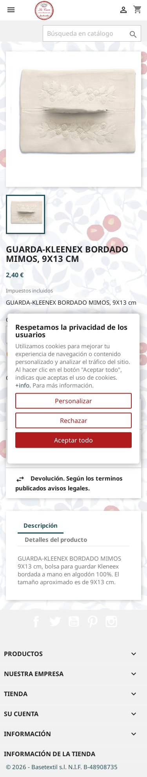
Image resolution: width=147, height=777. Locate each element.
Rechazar (73, 420)
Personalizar (73, 401)
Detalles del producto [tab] (56, 539)
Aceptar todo (73, 440)
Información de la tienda (49, 754)
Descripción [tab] (41, 525)
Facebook (36, 621)
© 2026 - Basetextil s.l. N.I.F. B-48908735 (62, 767)
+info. (23, 385)
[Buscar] (92, 33)
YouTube (74, 621)
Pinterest (92, 621)
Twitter (55, 621)
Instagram (111, 621)
